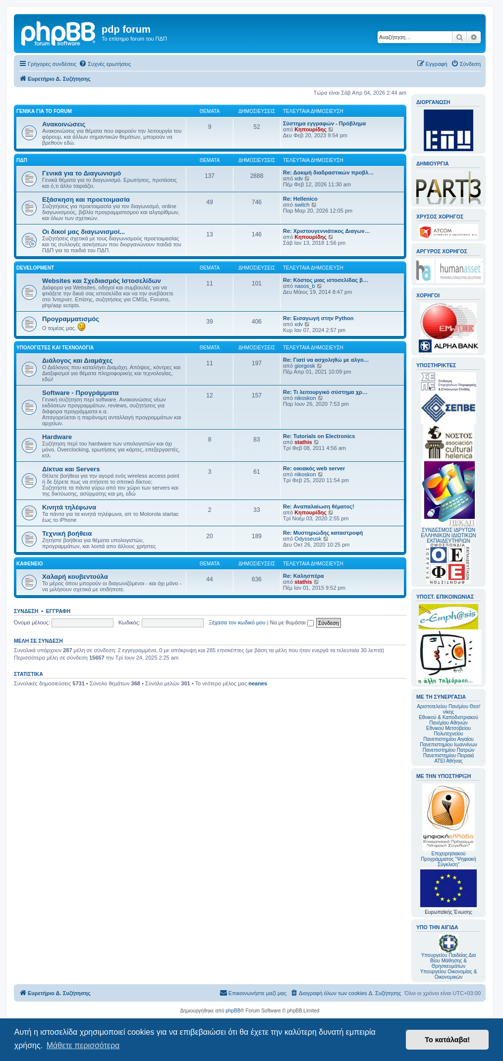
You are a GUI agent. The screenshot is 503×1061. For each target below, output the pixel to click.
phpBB (232, 1010)
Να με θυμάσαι (292, 622)
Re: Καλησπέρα (303, 576)
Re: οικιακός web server (314, 468)
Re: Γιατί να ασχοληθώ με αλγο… (326, 360)
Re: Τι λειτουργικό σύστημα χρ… (325, 392)
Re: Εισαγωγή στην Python (318, 318)
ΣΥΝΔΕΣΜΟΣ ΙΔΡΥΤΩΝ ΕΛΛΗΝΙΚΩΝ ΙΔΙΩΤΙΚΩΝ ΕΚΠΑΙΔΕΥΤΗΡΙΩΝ (448, 535)
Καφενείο (29, 563)
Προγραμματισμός (70, 319)
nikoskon (305, 398)
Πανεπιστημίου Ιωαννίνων (448, 744)
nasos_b (304, 286)
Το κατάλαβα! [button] (447, 1040)
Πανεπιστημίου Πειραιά (448, 755)
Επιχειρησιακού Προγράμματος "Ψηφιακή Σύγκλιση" (448, 825)
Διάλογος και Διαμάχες (77, 360)
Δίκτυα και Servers (71, 469)
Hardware (57, 437)
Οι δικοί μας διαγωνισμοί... (83, 231)
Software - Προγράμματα (80, 392)
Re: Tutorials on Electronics (319, 436)
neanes (257, 683)
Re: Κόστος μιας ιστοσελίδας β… (325, 280)
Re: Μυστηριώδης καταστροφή (323, 533)
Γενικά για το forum (44, 111)
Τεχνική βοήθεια (67, 533)
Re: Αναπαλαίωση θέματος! (318, 506)
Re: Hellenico (300, 199)
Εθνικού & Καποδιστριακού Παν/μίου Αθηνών (448, 720)
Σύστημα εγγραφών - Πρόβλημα (324, 123)
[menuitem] (105, 64)
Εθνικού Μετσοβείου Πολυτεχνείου (448, 731)
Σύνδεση (26, 611)
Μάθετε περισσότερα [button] (83, 1045)
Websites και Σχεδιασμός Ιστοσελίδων (101, 280)
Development (35, 268)
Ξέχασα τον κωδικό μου (237, 622)
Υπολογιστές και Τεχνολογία (55, 347)
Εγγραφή (58, 611)
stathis (303, 442)
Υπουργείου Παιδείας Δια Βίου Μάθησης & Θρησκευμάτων (448, 960)
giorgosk (304, 366)
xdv (298, 178)
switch (302, 205)
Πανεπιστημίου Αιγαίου (448, 739)
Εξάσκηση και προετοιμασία (86, 199)
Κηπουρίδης (310, 129)
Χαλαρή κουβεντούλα (75, 576)
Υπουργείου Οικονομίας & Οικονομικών (448, 974)
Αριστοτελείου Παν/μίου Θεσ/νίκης (448, 709)
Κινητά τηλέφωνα (69, 507)
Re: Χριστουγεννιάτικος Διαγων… (326, 231)
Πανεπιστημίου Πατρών (449, 750)
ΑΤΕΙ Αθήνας (448, 761)
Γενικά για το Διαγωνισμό (81, 173)
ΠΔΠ (21, 160)
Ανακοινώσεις (63, 124)
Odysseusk (307, 539)
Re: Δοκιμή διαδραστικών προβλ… (328, 172)
